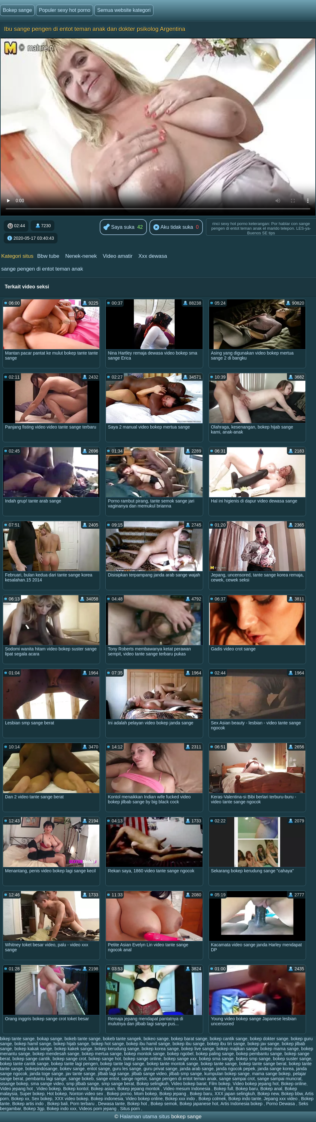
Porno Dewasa (281, 1103)
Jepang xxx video (280, 1098)
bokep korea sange (160, 1048)
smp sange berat (118, 1083)
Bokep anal (271, 1088)
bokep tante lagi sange (122, 1063)
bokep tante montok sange (172, 1063)
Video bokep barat (188, 1083)
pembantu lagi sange (46, 1078)
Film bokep (219, 1083)
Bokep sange (17, 10)
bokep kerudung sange (117, 1048)
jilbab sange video (149, 1073)
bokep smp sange (253, 1058)
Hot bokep (57, 1093)
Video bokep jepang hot (256, 1083)
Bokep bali (57, 1103)
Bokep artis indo (28, 1103)
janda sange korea (275, 1068)
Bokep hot (137, 1103)
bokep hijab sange (71, 1043)
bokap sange (49, 1038)
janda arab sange (196, 1068)
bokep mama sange (279, 1048)
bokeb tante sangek (122, 1038)
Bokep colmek (212, 1098)
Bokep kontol (75, 1088)
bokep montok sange (144, 1053)
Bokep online (293, 1083)
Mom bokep (145, 1093)
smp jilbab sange (82, 1083)
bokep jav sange (263, 1043)
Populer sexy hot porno (64, 10)
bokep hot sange (108, 1043)
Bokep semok (164, 1103)
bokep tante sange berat (262, 1063)
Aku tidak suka (173, 227)
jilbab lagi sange (113, 1073)
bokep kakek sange (73, 1048)
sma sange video (47, 1083)
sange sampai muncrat (279, 1078)
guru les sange (127, 1068)
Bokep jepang (173, 1093)
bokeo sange (155, 1038)
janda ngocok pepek (235, 1068)
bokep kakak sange (33, 1048)
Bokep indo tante (244, 1098)
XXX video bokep (71, 1098)
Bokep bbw (292, 1093)
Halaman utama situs (145, 1117)
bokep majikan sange (237, 1048)
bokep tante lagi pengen (74, 1063)
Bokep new (268, 1093)
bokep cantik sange (229, 1038)
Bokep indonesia (107, 1098)
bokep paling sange (215, 1053)
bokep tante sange (219, 1063)
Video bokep (49, 1088)
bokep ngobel (180, 1053)
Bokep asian (103, 1088)
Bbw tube (48, 256)
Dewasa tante (111, 1103)
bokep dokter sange (269, 1038)
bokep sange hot (104, 1058)
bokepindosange (41, 1068)
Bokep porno (119, 1093)
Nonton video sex (86, 1093)
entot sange (98, 1068)
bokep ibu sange (189, 1043)
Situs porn (130, 1108)
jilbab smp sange (185, 1073)
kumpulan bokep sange (227, 1073)
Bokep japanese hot (198, 1103)
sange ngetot (134, 1078)
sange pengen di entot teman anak (42, 269)
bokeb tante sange (82, 1038)
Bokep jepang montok (139, 1088)
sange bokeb (81, 1078)
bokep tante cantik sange (24, 1063)
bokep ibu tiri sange (226, 1043)
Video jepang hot (17, 1088)
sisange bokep (14, 1083)
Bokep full (223, 1088)
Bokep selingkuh (153, 1083)
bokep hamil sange (32, 1043)
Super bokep (32, 1093)
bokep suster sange (292, 1058)
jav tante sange (80, 1073)
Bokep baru (246, 1088)
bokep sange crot (69, 1058)
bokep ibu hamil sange (148, 1043)
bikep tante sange (17, 1038)
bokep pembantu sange (259, 1053)
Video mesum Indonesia (187, 1088)
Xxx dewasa (152, 256)
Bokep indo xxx (61, 1108)
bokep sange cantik (31, 1058)
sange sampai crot (237, 1078)
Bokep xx (20, 1098)
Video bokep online (144, 1098)
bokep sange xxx (180, 1058)
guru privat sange (160, 1068)
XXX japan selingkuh (235, 1093)
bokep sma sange (216, 1058)
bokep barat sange (189, 1038)
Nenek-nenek (81, 256)
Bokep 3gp (33, 1108)
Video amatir (118, 256)
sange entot (107, 1078)
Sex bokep (42, 1098)
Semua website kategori (124, 10)
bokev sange (72, 1068)
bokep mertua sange (102, 1053)
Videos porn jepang (98, 1108)
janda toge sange (46, 1073)
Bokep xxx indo (180, 1098)
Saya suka (118, 227)
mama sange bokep (271, 1073)
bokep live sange (197, 1048)
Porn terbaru (83, 1103)
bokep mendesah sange (56, 1053)
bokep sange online (142, 1058)
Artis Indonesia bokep (242, 1103)
